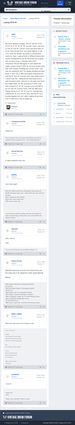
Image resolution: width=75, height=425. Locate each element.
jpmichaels (62, 103)
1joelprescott (60, 121)
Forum (44, 3)
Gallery (44, 7)
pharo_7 (58, 113)
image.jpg (14, 106)
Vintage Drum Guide (11, 423)
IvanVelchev (60, 109)
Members (46, 11)
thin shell (62, 41)
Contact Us (24, 423)
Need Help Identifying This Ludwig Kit (64, 48)
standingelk (59, 117)
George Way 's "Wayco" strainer (64, 38)
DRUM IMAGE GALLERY (18, 18)
